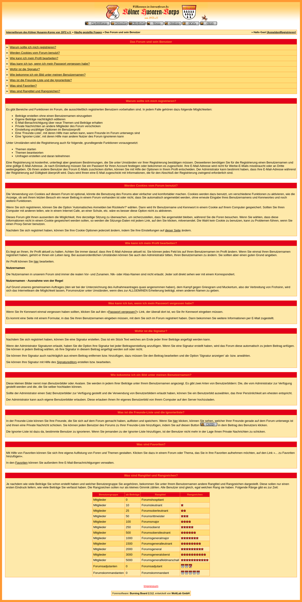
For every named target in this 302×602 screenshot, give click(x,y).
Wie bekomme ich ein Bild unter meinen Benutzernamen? (48, 74)
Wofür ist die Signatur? (25, 69)
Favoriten (21, 462)
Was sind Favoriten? (23, 85)
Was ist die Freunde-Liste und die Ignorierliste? (41, 80)
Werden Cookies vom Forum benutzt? (35, 52)
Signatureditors (67, 362)
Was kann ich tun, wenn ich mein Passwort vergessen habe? (50, 63)
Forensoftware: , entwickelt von (150, 593)
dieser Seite (173, 230)
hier (36, 261)
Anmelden (274, 32)
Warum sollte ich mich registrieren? (33, 47)
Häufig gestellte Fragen (88, 32)
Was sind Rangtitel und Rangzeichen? (35, 91)
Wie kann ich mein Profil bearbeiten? (34, 58)
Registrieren (287, 32)
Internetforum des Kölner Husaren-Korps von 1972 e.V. (38, 32)
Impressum (151, 586)
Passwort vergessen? (122, 311)
